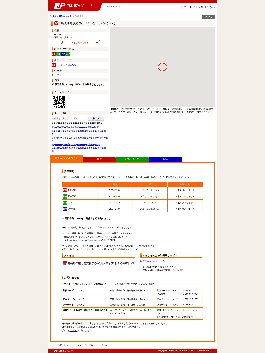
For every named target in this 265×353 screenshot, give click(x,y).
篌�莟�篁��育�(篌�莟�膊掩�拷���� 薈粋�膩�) (79, 132)
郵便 (99, 159)
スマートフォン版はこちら (198, 7)
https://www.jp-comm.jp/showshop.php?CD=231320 (90, 240)
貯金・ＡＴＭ (132, 159)
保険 (165, 159)
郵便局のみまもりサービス (154, 261)
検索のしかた (65, 345)
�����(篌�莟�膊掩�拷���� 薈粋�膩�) (76, 144)
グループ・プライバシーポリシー (94, 345)
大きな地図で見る (79, 42)
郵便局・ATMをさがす (60, 16)
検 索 (96, 118)
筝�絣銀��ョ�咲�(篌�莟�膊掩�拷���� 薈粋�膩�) (80, 139)
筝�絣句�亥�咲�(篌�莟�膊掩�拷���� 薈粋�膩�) (79, 150)
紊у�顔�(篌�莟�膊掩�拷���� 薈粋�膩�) (75, 127)
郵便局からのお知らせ (66, 158)
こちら (73, 65)
